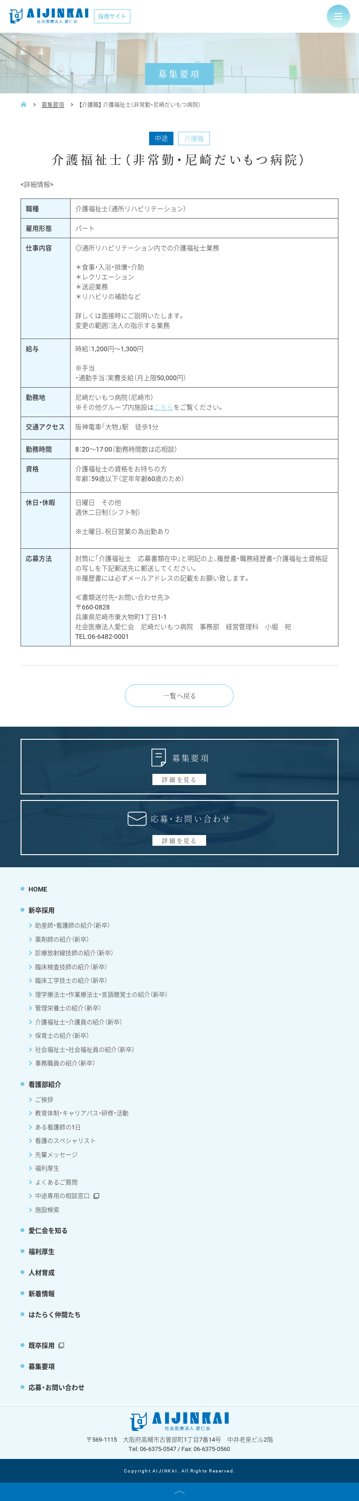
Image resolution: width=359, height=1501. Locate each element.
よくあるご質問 (56, 1182)
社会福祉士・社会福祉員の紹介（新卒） (85, 1049)
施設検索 (47, 1209)
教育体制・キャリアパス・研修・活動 (82, 1113)
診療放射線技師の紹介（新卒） (74, 953)
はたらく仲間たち (55, 1314)
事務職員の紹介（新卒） (65, 1063)
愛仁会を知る (48, 1230)
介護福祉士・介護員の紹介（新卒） (78, 1022)
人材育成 (42, 1272)
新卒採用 (42, 910)
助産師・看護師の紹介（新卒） (72, 925)
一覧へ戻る (179, 695)
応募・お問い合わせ (57, 1387)
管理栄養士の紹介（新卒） (68, 1008)
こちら (163, 407)
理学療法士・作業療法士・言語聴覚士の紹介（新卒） (101, 994)
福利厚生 (47, 1168)
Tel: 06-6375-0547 (152, 1448)
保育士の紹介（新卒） (62, 1035)
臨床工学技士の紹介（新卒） (71, 980)
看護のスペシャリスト (65, 1140)
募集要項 (53, 104)
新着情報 (42, 1293)
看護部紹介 (45, 1084)
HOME (38, 889)
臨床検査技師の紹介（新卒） (71, 967)
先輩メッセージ (56, 1154)
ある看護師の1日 (58, 1127)
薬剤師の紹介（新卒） (62, 939)
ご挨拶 (44, 1099)
